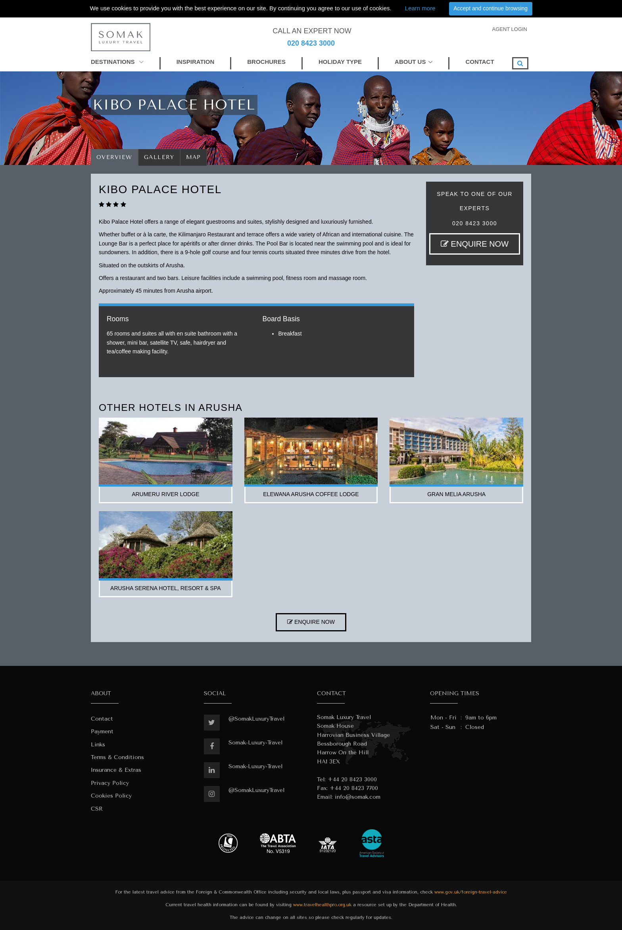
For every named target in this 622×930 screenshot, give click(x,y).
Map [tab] (194, 157)
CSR (97, 808)
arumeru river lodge (165, 494)
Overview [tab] (114, 157)
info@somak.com (357, 797)
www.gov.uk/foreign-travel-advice (470, 892)
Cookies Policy (111, 795)
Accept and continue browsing (490, 8)
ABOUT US (410, 61)
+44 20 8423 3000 (352, 779)
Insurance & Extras (116, 770)
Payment (102, 731)
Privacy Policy (110, 783)
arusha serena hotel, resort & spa (165, 588)
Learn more (420, 8)
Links (98, 744)
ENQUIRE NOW (475, 244)
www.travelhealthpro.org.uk (322, 904)
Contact (102, 718)
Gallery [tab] (159, 157)
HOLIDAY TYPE (340, 61)
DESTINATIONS (117, 61)
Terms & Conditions (117, 757)
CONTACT (479, 61)
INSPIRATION (196, 61)
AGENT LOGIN (509, 29)
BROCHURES (266, 61)
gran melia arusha (456, 494)
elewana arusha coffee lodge (311, 494)
